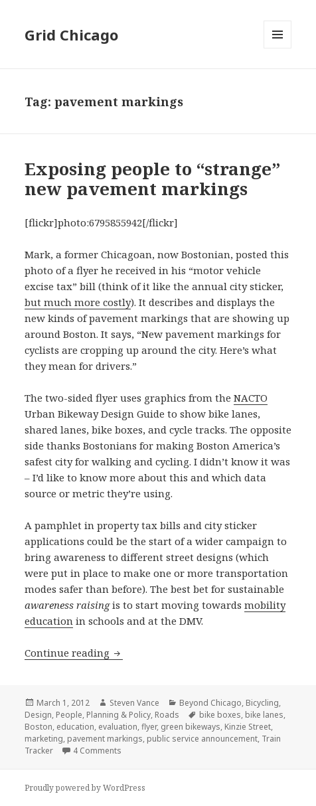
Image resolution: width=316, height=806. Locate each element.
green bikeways (190, 726)
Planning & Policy (118, 714)
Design (38, 714)
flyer (149, 726)
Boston (38, 726)
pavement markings (105, 738)
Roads (167, 714)
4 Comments (97, 750)
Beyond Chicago (210, 702)
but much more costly (78, 302)
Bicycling (262, 702)
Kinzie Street (247, 726)
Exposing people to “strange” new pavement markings (152, 179)
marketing (44, 738)
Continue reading (74, 652)
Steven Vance (134, 702)
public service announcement (202, 738)
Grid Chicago (71, 34)
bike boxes (220, 714)
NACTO (251, 397)
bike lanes (264, 714)
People (69, 714)
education (75, 726)
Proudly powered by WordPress (85, 787)
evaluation (117, 726)
